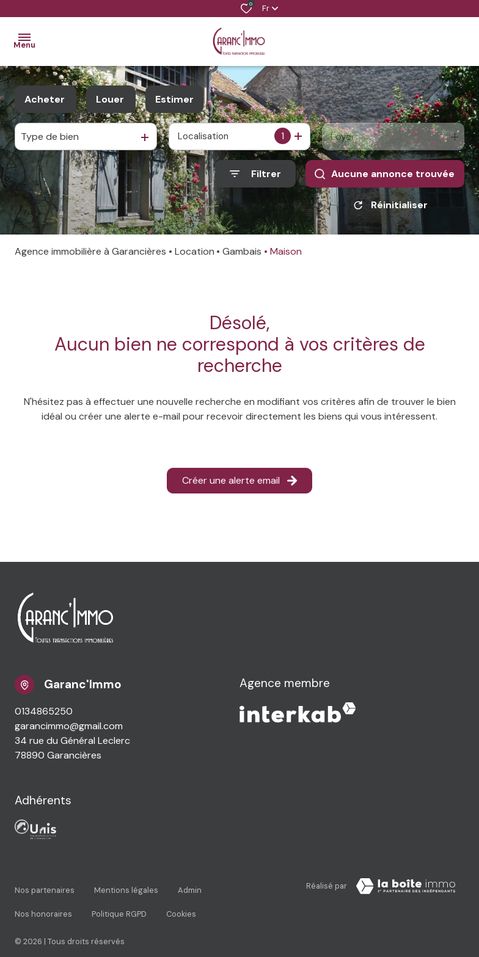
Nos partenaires (45, 888)
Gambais (241, 255)
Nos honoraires (43, 900)
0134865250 (44, 715)
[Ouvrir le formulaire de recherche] (255, 173)
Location (194, 255)
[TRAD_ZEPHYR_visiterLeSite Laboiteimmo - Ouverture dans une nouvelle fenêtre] (405, 890)
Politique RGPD (119, 900)
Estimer (174, 99)
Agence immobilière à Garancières (90, 255)
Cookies (181, 900)
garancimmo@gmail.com (69, 730)
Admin (190, 888)
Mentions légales (126, 888)
